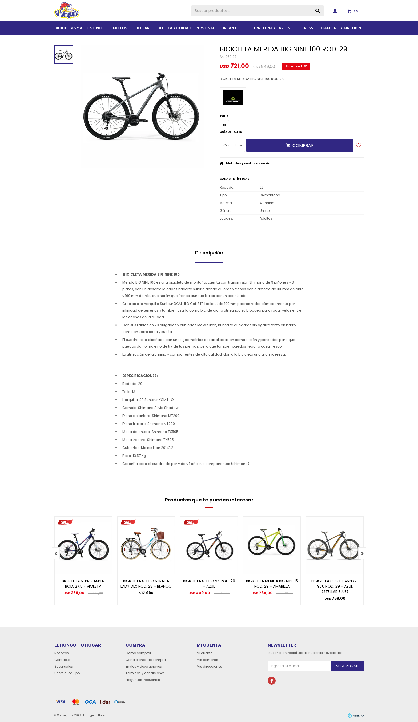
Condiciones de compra (146, 659)
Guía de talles (231, 132)
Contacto (62, 659)
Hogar (142, 28)
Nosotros (61, 653)
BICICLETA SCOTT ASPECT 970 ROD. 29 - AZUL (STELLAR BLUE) (334, 586)
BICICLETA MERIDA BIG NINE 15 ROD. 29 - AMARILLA (272, 583)
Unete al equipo (67, 673)
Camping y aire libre (341, 28)
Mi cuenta (205, 653)
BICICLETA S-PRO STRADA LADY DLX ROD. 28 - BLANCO (146, 583)
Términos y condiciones (145, 673)
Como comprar (138, 653)
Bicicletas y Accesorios (79, 28)
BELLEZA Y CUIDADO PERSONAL (186, 28)
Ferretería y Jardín (271, 28)
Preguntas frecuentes (143, 679)
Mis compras (207, 659)
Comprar (303, 145)
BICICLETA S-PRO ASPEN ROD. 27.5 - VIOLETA (83, 583)
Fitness (305, 28)
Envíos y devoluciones (144, 666)
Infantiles (233, 28)
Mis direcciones (209, 666)
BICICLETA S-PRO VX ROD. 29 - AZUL (209, 583)
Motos (120, 28)
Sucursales (63, 666)
